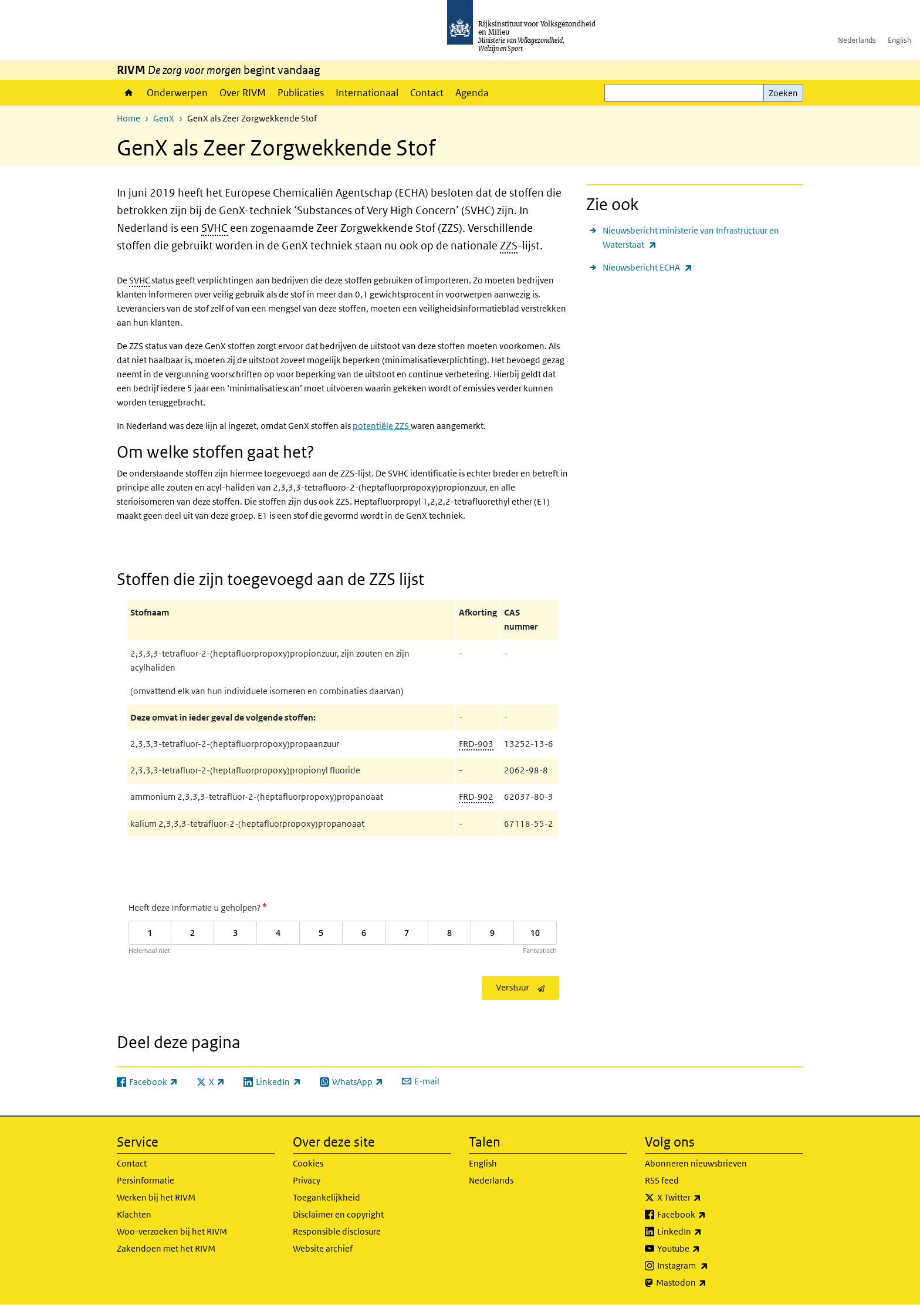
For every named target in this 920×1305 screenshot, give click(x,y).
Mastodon (707, 1283)
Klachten (134, 1214)
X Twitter (705, 1198)
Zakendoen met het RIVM (166, 1248)
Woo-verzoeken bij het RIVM (172, 1231)
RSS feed (662, 1180)
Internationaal (367, 92)
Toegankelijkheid (326, 1197)
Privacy (306, 1180)
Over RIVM (242, 92)
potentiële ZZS (382, 425)
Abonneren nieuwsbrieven (696, 1163)
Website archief (323, 1248)
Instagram (708, 1266)
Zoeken (783, 93)
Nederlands (857, 40)
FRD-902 (476, 796)
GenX (163, 118)
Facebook (707, 1215)
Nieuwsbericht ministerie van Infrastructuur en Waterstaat (691, 238)
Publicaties (301, 92)
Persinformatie (145, 1180)
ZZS (509, 245)
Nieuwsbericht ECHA (647, 267)
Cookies (308, 1163)
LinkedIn (705, 1232)
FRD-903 (476, 743)
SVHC (214, 228)
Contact (427, 92)
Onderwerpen (177, 92)
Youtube (704, 1249)
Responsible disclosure (337, 1231)
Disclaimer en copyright (338, 1214)
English (899, 40)
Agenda (472, 92)
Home (129, 93)
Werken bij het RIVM (156, 1197)
